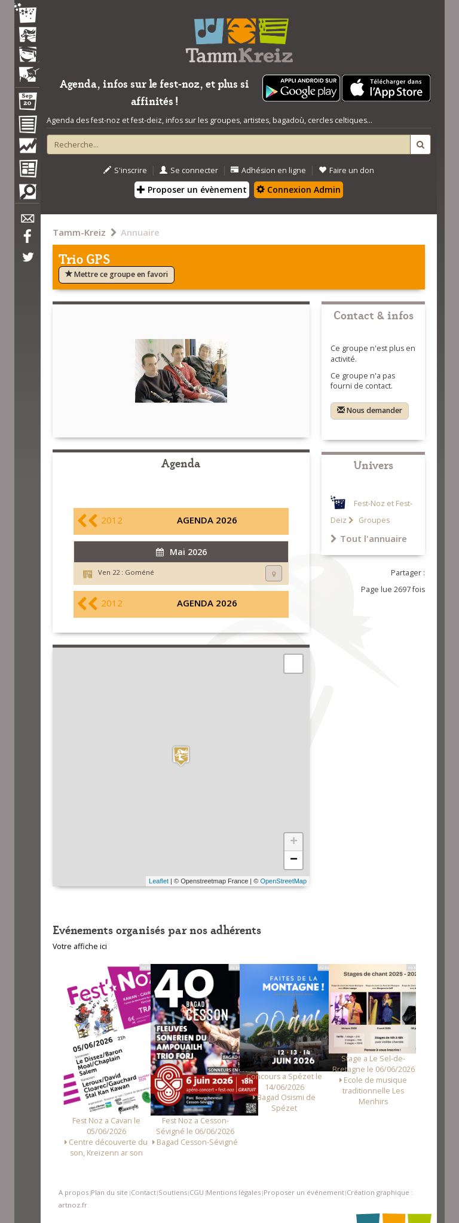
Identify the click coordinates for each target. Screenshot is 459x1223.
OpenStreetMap (283, 881)
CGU (196, 1192)
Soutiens (172, 1192)
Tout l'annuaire (369, 538)
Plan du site (109, 1192)
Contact (143, 1192)
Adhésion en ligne (268, 170)
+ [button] (294, 842)
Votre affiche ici (80, 946)
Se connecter (189, 170)
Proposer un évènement (192, 189)
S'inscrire (125, 170)
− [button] (294, 860)
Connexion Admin (298, 189)
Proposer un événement (304, 1192)
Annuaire (140, 232)
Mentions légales (233, 1192)
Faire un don (346, 170)
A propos (73, 1192)
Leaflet (159, 881)
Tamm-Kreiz (79, 232)
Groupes (373, 520)
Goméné (139, 572)
